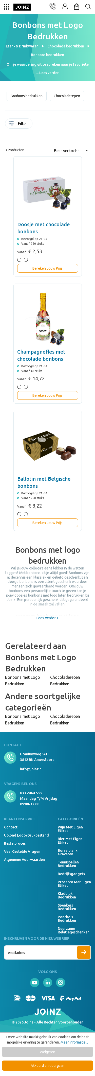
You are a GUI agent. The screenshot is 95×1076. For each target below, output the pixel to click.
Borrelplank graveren (68, 852)
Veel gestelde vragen (22, 851)
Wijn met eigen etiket (70, 829)
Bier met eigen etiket (70, 840)
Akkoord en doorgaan (47, 1066)
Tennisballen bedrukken (68, 864)
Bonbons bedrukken (27, 96)
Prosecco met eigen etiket (74, 884)
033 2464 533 (31, 793)
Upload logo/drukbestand (26, 835)
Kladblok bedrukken (67, 895)
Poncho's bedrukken (67, 919)
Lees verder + (47, 618)
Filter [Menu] (18, 123)
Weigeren (47, 1052)
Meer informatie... (74, 1042)
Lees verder (49, 73)
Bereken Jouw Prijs (47, 268)
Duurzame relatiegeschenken (73, 930)
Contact (10, 827)
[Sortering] (71, 151)
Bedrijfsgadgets (71, 874)
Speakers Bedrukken (67, 907)
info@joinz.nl (31, 769)
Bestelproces (15, 843)
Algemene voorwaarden (24, 860)
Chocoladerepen (67, 96)
